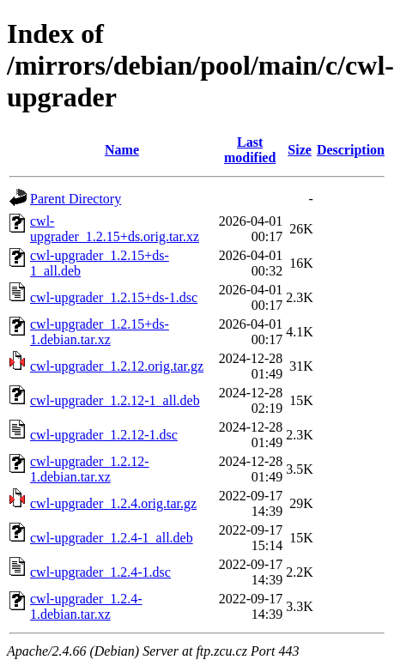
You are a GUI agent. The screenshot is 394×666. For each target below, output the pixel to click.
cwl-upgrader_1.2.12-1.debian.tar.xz (89, 469)
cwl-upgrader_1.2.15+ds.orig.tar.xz (114, 229)
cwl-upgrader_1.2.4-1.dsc (100, 572)
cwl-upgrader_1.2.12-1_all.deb (115, 400)
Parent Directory (75, 198)
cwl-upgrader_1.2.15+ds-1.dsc (113, 297)
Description (351, 149)
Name (122, 149)
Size (300, 149)
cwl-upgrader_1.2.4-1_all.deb (111, 537)
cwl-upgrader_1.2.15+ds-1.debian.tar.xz (99, 332)
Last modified (250, 150)
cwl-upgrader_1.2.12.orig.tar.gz (116, 366)
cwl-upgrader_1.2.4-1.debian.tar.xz (86, 606)
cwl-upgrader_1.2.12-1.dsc (104, 434)
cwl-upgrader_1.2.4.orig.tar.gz (113, 503)
